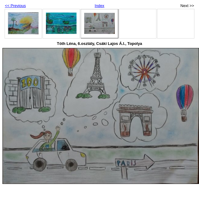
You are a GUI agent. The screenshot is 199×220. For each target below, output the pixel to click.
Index (99, 5)
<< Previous (15, 5)
